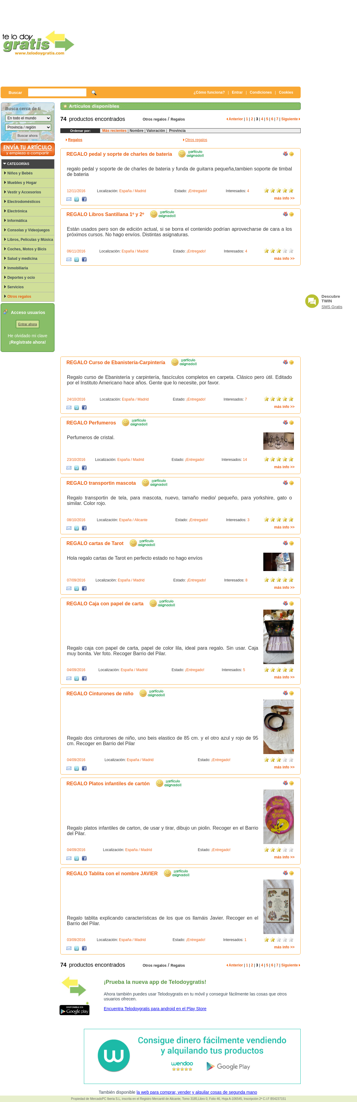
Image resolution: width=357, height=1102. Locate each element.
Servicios (15, 287)
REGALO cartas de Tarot (94, 543)
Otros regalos (19, 296)
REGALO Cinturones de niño (99, 693)
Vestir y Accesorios (24, 192)
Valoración (155, 131)
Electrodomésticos (23, 202)
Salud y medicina (22, 258)
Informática (17, 221)
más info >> (284, 198)
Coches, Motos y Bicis (26, 249)
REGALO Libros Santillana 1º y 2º (105, 214)
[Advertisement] (199, 43)
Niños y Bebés (20, 173)
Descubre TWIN (330, 298)
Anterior (235, 119)
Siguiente (290, 119)
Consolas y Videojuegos (28, 230)
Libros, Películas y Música (30, 239)
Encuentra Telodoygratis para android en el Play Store (155, 1008)
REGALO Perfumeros (91, 422)
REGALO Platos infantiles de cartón (108, 783)
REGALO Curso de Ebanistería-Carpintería (115, 362)
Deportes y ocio (21, 277)
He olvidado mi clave (27, 335)
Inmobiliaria (17, 268)
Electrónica (17, 211)
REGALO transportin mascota (101, 483)
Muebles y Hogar (22, 183)
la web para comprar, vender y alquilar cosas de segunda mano (197, 1092)
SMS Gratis (331, 306)
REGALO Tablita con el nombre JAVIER (112, 873)
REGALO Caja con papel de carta (105, 603)
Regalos (178, 119)
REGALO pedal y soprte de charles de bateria (119, 154)
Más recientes (114, 131)
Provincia (176, 131)
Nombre (136, 131)
